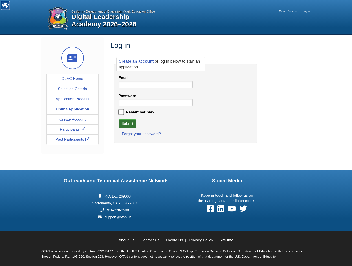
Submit (127, 123)
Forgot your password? (141, 134)
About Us (126, 240)
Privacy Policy (201, 240)
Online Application (72, 109)
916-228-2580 (118, 210)
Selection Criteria (72, 89)
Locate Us (174, 240)
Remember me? (140, 112)
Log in (306, 11)
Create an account (137, 61)
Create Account (288, 11)
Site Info (226, 240)
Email (124, 78)
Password (127, 96)
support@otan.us (118, 217)
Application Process (72, 99)
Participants (72, 129)
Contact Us (150, 240)
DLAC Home (72, 79)
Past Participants (72, 139)
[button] (210, 210)
